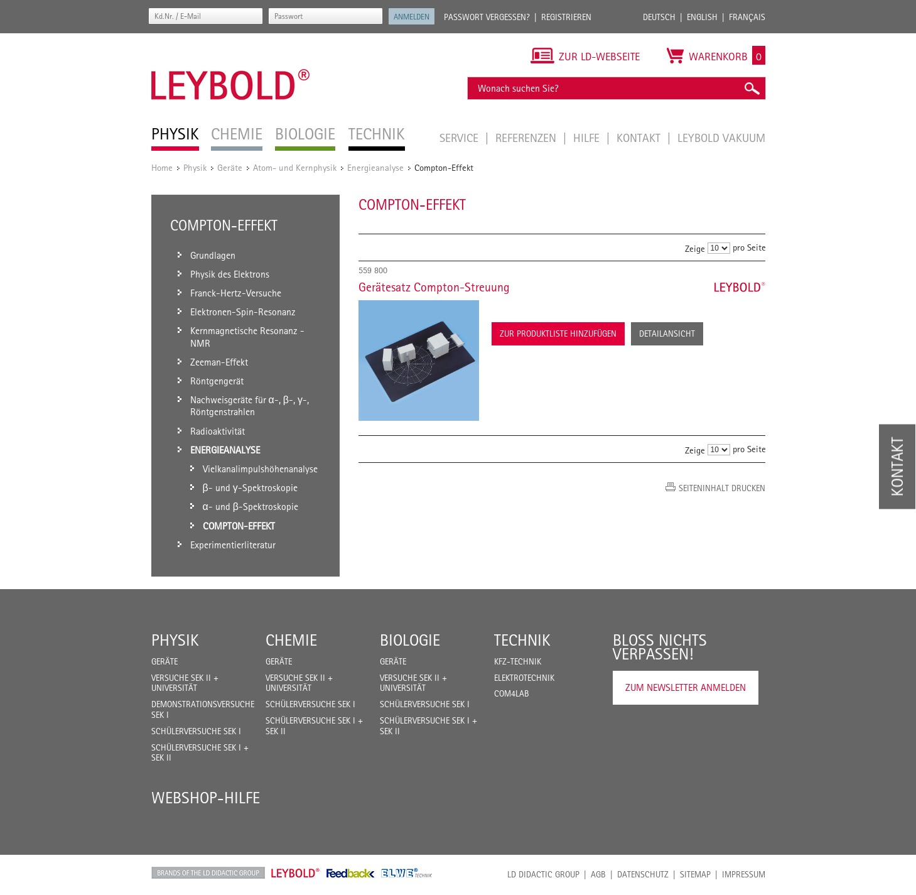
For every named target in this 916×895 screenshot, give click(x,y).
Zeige (695, 248)
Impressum (743, 874)
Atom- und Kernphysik (295, 167)
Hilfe (588, 137)
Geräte (229, 167)
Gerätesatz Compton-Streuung (434, 287)
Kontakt (640, 137)
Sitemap (695, 874)
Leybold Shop (295, 873)
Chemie (291, 640)
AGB (598, 874)
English (702, 17)
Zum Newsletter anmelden (685, 687)
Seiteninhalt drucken (722, 488)
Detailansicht (667, 333)
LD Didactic (208, 873)
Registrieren (566, 17)
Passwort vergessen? (487, 17)
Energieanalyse (375, 167)
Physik (195, 167)
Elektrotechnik (524, 678)
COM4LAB (511, 693)
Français (747, 17)
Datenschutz (643, 874)
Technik (522, 640)
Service (460, 137)
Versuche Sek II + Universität (184, 683)
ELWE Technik (407, 873)
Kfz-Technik (517, 661)
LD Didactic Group (543, 874)
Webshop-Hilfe (205, 797)
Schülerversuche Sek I (196, 731)
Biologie (410, 640)
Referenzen (527, 137)
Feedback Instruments (350, 873)
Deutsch (659, 17)
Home (162, 167)
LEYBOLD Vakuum (721, 137)
